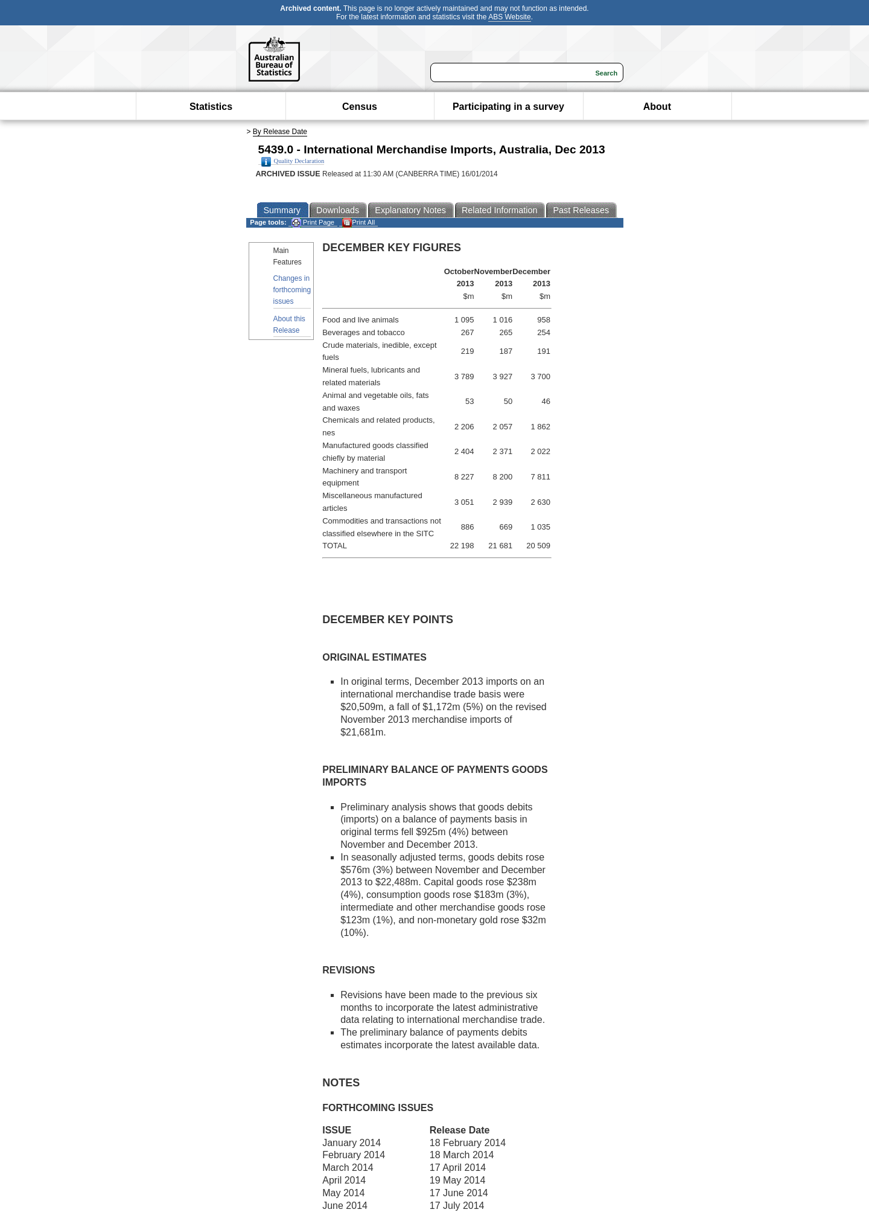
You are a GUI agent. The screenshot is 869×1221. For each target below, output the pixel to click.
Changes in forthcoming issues (292, 290)
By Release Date (280, 131)
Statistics (210, 106)
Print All (358, 222)
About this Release (289, 325)
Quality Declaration (293, 161)
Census (359, 106)
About (657, 106)
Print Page (312, 222)
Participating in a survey (508, 106)
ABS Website (509, 17)
